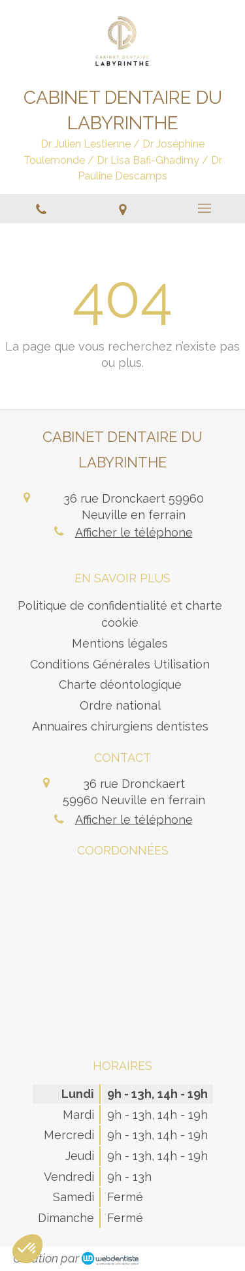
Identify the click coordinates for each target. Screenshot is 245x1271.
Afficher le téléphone (134, 532)
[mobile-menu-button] (204, 208)
